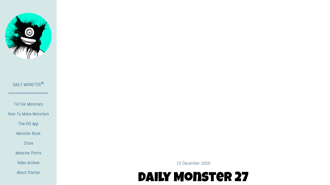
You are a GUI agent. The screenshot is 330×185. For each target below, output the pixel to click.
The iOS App (28, 123)
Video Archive (28, 162)
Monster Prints (28, 153)
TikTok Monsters (28, 104)
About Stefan (28, 172)
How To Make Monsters (28, 114)
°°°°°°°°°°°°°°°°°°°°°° (28, 94)
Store (28, 143)
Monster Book (28, 133)
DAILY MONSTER (28, 84)
